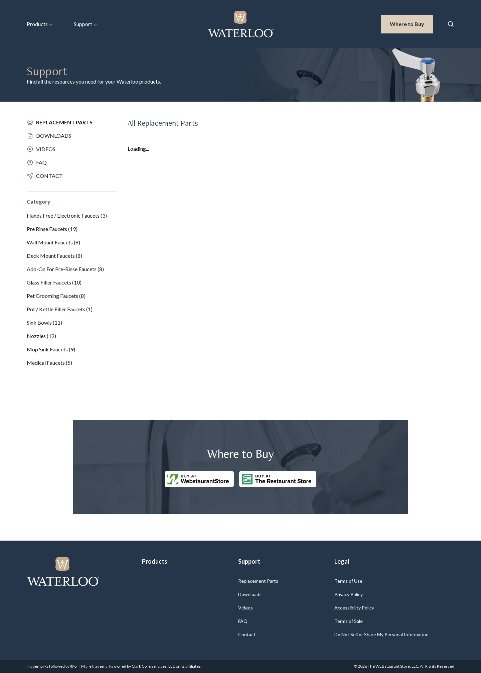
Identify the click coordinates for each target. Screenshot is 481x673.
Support (85, 24)
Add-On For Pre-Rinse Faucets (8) (65, 269)
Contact (247, 634)
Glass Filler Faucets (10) (54, 282)
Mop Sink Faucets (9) (51, 349)
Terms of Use (348, 581)
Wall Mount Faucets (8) (53, 242)
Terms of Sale (348, 621)
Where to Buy (411, 23)
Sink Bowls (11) (44, 322)
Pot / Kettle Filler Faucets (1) (60, 309)
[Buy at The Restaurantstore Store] (277, 479)
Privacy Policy (348, 594)
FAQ (243, 621)
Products (39, 24)
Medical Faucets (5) (49, 362)
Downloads (250, 594)
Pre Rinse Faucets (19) (52, 229)
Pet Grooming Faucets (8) (56, 296)
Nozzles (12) (41, 336)
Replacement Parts (258, 581)
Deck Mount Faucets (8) (54, 255)
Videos (245, 607)
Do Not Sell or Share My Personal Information (381, 634)
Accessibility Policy (354, 607)
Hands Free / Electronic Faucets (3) (67, 215)
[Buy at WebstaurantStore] (199, 479)
